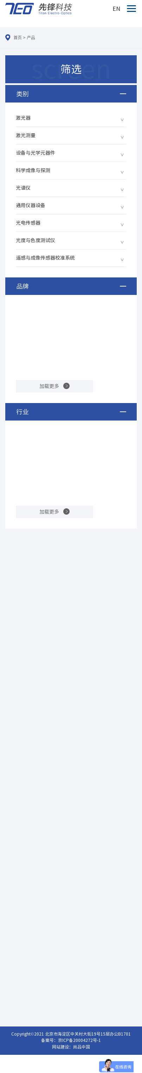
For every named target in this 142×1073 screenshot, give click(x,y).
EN (116, 9)
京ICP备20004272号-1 (79, 1040)
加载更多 (49, 386)
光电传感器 (28, 222)
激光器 (23, 117)
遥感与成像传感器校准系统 (45, 257)
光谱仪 (23, 187)
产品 (31, 37)
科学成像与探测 (33, 170)
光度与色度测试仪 (35, 240)
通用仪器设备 (30, 205)
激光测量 (26, 135)
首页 (17, 37)
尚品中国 (81, 1047)
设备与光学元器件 (35, 152)
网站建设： (62, 1047)
